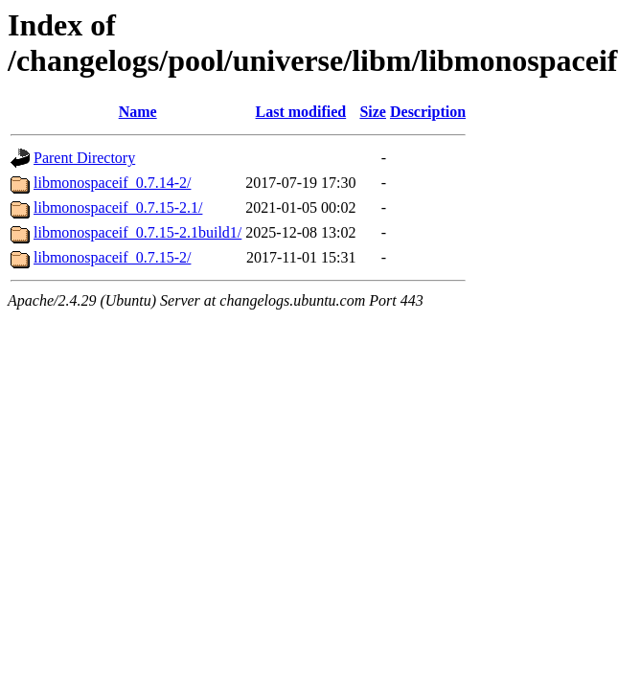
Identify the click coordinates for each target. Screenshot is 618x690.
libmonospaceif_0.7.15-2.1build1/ (137, 232)
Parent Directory (84, 158)
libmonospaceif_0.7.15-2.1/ (118, 207)
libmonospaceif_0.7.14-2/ (112, 182)
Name (138, 112)
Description (428, 112)
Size (372, 112)
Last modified (301, 112)
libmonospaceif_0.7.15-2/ (112, 257)
